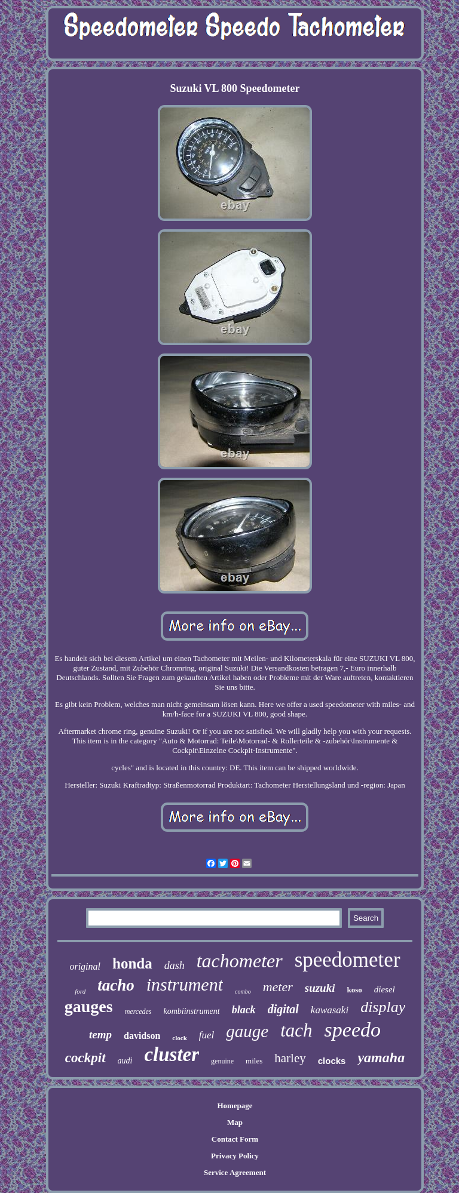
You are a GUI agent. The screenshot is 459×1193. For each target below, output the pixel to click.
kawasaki (329, 1010)
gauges (89, 1006)
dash (174, 965)
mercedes (138, 1011)
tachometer (240, 960)
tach (296, 1030)
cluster (171, 1054)
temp (100, 1034)
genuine (222, 1061)
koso (354, 989)
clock (179, 1037)
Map (235, 1122)
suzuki (320, 988)
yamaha (381, 1057)
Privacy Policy (235, 1155)
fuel (207, 1035)
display (382, 1007)
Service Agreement (235, 1172)
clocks (332, 1061)
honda (132, 963)
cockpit (85, 1057)
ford (80, 991)
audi (125, 1060)
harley (289, 1058)
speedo (353, 1030)
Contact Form (235, 1138)
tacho (115, 985)
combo (243, 991)
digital (283, 1009)
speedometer (347, 959)
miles (254, 1060)
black (244, 1010)
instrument (184, 984)
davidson (142, 1036)
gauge (247, 1031)
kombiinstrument (192, 1011)
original (84, 966)
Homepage (234, 1105)
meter (278, 986)
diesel (384, 989)
